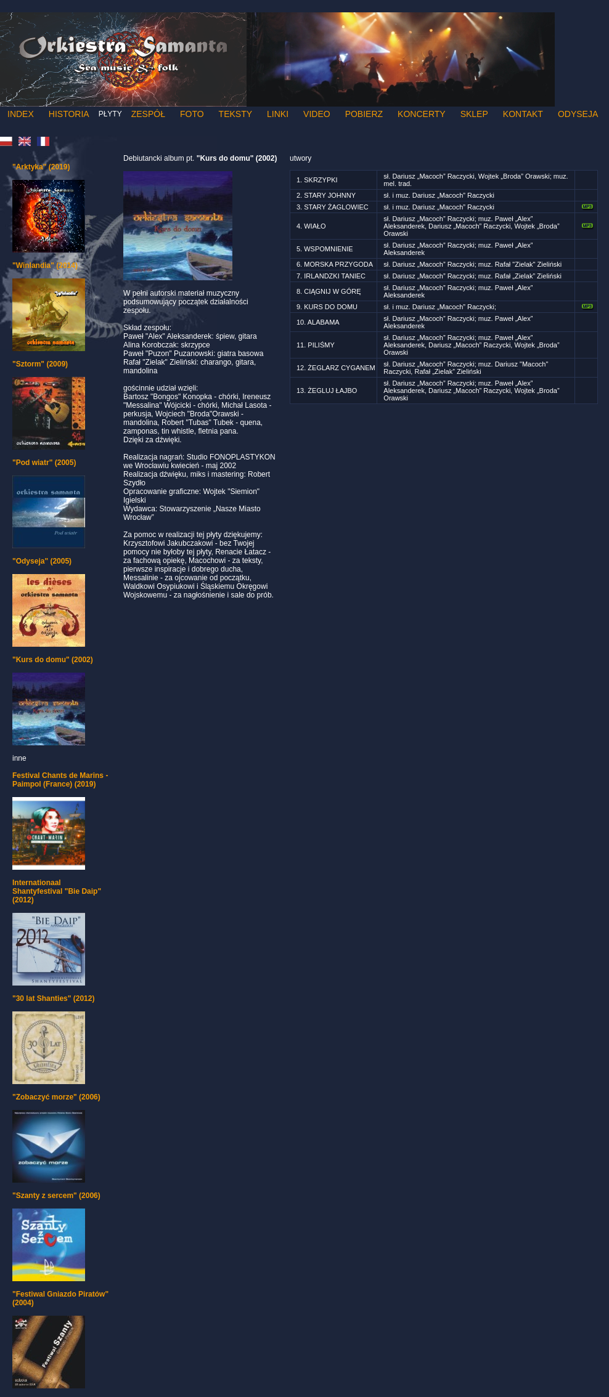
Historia (69, 114)
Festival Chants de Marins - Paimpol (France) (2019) (60, 779)
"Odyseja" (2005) (42, 561)
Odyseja (578, 114)
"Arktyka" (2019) (41, 167)
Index (20, 114)
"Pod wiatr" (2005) (44, 462)
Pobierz (364, 114)
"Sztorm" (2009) (40, 364)
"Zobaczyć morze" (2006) (56, 1097)
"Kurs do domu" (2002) (52, 659)
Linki (277, 114)
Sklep (474, 114)
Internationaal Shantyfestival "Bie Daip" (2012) (56, 891)
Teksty (235, 114)
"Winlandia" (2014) (45, 265)
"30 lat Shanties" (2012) (53, 998)
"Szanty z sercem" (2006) (56, 1195)
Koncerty (422, 114)
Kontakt (523, 114)
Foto (192, 114)
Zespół (148, 114)
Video (316, 114)
